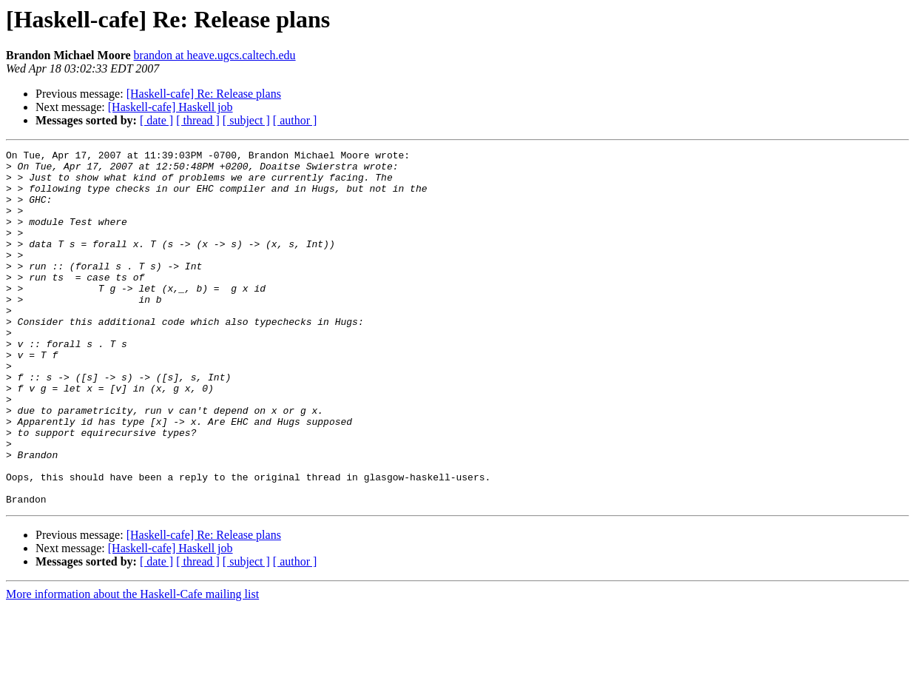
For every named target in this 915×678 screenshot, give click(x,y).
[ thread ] (198, 120)
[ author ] (295, 120)
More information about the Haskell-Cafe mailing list (132, 665)
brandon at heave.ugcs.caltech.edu (215, 55)
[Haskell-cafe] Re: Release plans (203, 93)
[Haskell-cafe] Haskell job (170, 107)
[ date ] (156, 120)
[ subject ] (246, 120)
